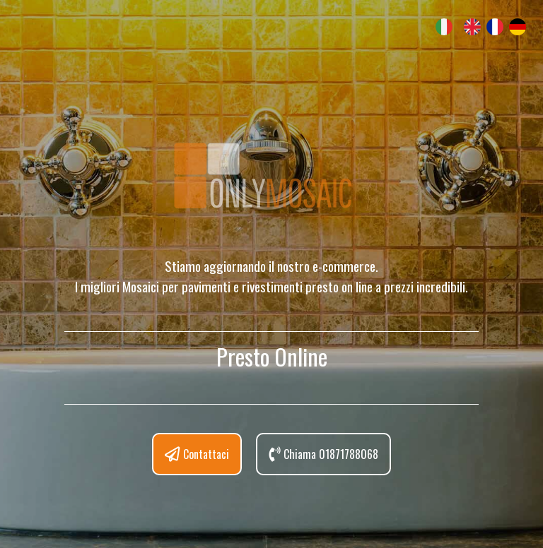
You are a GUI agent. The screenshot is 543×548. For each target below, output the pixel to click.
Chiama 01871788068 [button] (323, 454)
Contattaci (197, 454)
